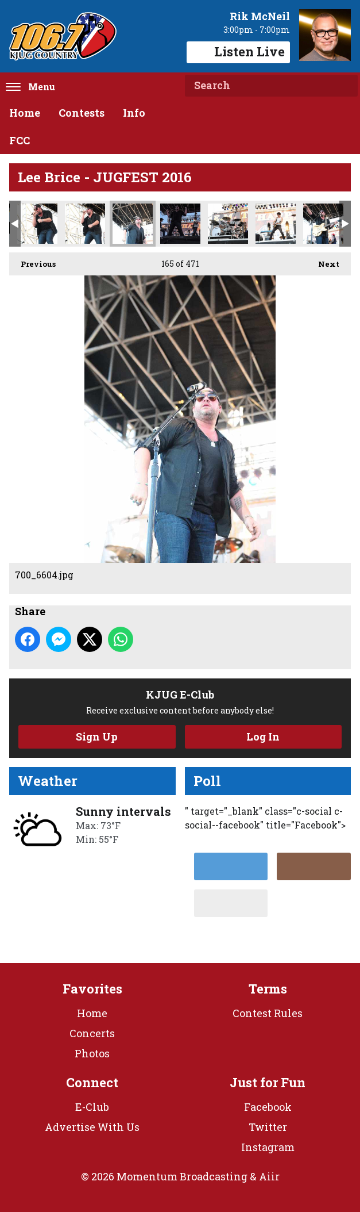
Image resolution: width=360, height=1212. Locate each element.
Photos (92, 1053)
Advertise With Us (92, 1127)
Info (134, 113)
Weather (48, 781)
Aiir (269, 1176)
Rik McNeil (260, 16)
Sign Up (97, 736)
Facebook (268, 1107)
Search (344, 86)
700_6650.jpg (276, 224)
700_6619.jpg (180, 224)
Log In (263, 736)
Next (323, 260)
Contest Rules (268, 1013)
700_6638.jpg (228, 224)
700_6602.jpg (85, 224)
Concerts (92, 1033)
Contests (81, 113)
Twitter (268, 1127)
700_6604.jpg (133, 224)
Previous (32, 260)
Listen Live (238, 51)
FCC (19, 140)
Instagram (268, 1147)
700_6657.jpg (323, 224)
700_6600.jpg (37, 224)
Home (24, 113)
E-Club (92, 1107)
